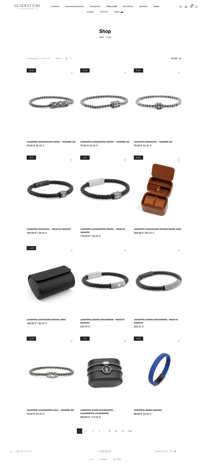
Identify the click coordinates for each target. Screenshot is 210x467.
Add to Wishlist (72, 73)
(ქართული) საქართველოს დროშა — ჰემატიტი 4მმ (104, 142)
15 (70, 58)
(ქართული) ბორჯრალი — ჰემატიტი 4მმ (153, 142)
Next (130, 431)
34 (116, 431)
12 (66, 58)
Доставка (117, 459)
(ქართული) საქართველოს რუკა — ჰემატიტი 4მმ (50, 410)
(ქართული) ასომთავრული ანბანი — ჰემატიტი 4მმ (51, 142)
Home (101, 37)
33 (109, 431)
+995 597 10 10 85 (23, 451)
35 (123, 431)
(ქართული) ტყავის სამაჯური (148, 410)
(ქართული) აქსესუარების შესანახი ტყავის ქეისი (157, 229)
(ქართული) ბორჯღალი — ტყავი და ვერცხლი (49, 229)
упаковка (103, 459)
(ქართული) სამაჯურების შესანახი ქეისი (46, 320)
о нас (91, 459)
